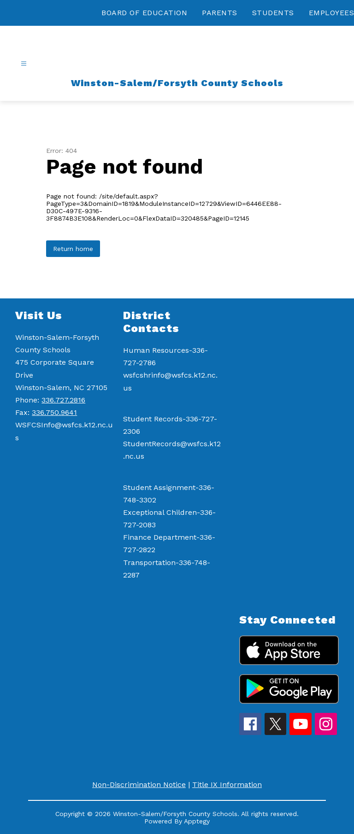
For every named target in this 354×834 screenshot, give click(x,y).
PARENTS (219, 12)
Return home (73, 248)
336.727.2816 (63, 400)
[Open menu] (23, 63)
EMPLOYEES (331, 12)
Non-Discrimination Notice (139, 784)
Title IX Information (227, 784)
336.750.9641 (54, 412)
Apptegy (197, 821)
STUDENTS (273, 12)
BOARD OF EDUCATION (144, 12)
